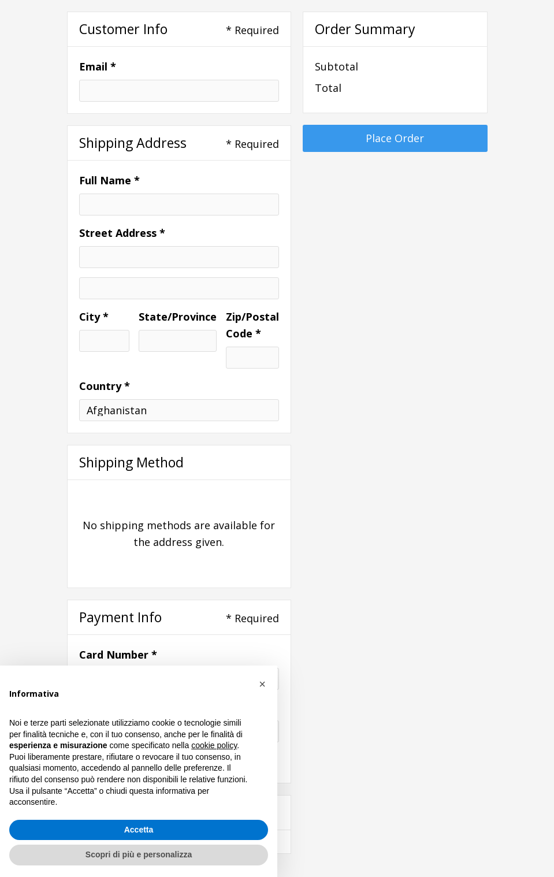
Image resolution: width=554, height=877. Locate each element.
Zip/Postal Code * (252, 325)
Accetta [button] (139, 829)
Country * (104, 386)
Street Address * (122, 233)
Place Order (395, 138)
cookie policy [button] (214, 745)
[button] (262, 684)
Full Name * (109, 180)
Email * (97, 66)
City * (94, 317)
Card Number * (118, 655)
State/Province (178, 317)
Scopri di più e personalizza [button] (138, 854)
